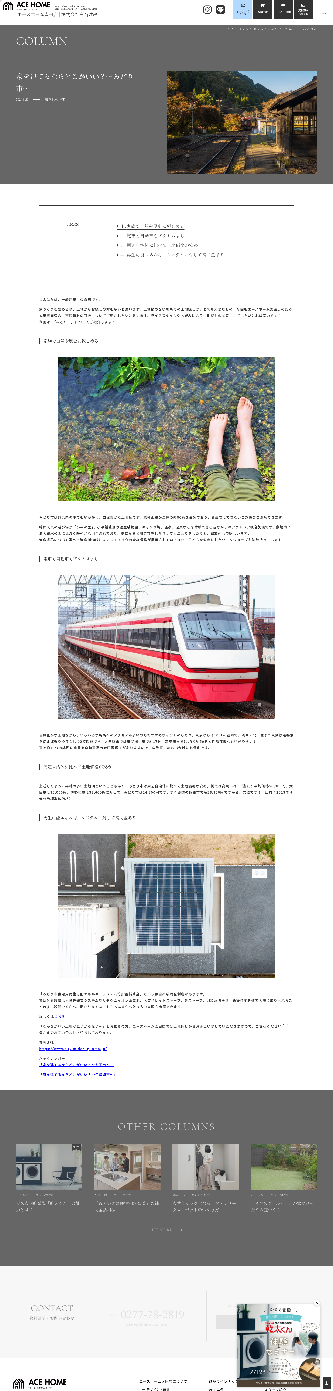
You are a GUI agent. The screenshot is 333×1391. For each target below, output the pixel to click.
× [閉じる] (317, 1302)
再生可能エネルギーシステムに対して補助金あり (170, 254)
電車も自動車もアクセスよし (151, 235)
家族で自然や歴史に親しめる (151, 226)
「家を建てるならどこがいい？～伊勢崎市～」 (78, 1074)
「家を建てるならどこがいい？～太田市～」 (76, 1064)
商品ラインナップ (224, 1381)
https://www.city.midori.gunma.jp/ (73, 1048)
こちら (59, 1016)
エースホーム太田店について (163, 1381)
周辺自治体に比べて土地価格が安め (157, 245)
